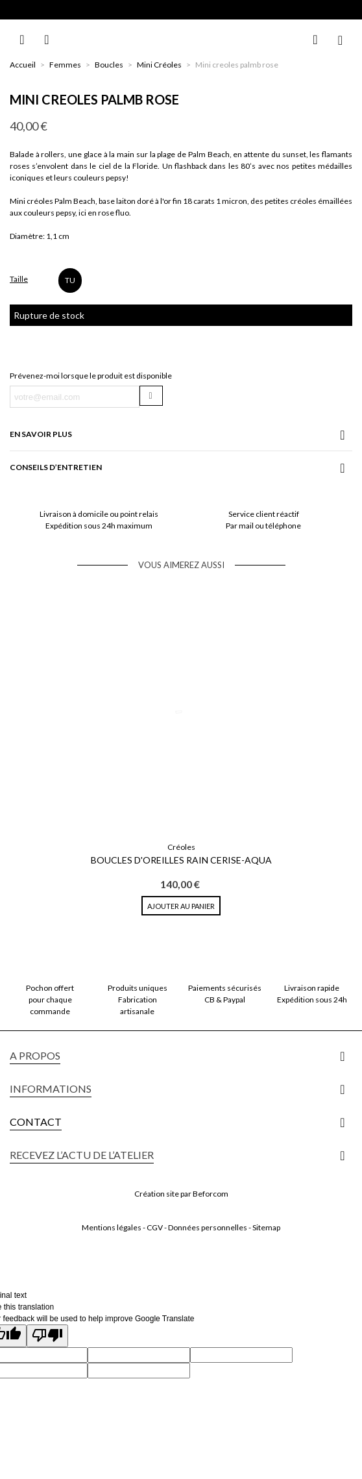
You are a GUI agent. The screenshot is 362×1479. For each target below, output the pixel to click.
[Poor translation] (47, 1335)
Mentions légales (111, 1227)
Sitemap (266, 1227)
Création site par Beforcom (181, 1194)
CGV (155, 1227)
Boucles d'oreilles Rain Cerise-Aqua (181, 859)
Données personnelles (207, 1227)
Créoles (181, 847)
